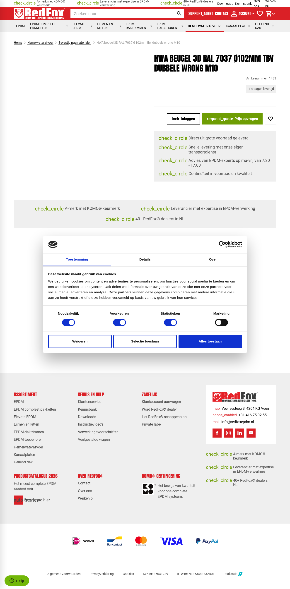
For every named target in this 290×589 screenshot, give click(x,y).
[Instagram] (228, 433)
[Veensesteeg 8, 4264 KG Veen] (241, 408)
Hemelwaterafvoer (204, 26)
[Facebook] (217, 433)
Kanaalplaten (238, 26)
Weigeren (79, 341)
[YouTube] (251, 433)
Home (18, 42)
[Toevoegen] (270, 119)
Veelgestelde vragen (94, 439)
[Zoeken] (118, 13)
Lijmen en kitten (109, 26)
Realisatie (233, 574)
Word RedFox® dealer (159, 409)
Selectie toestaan (145, 341)
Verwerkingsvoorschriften (98, 432)
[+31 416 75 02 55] (240, 415)
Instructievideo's (90, 424)
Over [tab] (213, 259)
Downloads (225, 3)
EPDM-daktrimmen (139, 26)
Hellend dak (264, 26)
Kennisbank (243, 3)
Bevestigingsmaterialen (74, 42)
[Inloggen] (183, 119)
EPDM (20, 26)
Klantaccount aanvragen (161, 402)
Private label (152, 424)
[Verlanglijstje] (260, 13)
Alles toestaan (210, 341)
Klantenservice (89, 402)
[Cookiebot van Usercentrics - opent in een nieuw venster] (222, 244)
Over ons (85, 491)
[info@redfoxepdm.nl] (233, 422)
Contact (84, 483)
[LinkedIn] (239, 433)
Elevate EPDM (82, 26)
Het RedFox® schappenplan (164, 417)
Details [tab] (145, 259)
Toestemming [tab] (77, 259)
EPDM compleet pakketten (49, 26)
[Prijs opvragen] (232, 119)
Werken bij (86, 498)
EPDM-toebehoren (170, 26)
